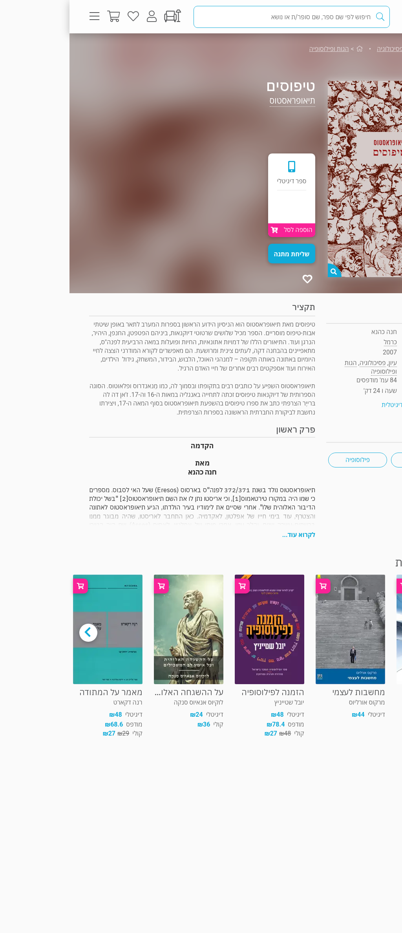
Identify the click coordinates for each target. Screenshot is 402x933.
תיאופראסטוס (223, 101)
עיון (366, 49)
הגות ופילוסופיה (260, 49)
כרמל (320, 342)
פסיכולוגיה (320, 49)
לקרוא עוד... (229, 535)
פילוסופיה (288, 460)
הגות (351, 460)
